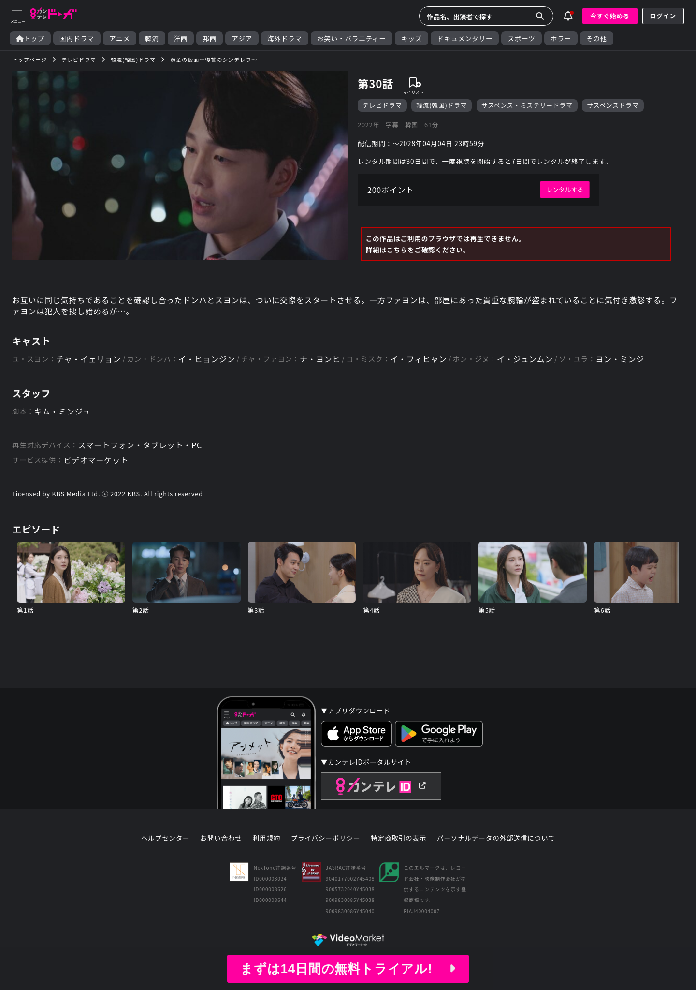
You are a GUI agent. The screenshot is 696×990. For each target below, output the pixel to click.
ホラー (561, 38)
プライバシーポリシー (326, 838)
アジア (242, 38)
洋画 (181, 38)
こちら (397, 249)
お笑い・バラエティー (351, 38)
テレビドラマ (382, 105)
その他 (596, 38)
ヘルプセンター (165, 838)
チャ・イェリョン (88, 359)
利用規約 (266, 838)
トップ (30, 38)
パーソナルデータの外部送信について (496, 838)
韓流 (152, 38)
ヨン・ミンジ (619, 359)
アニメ (119, 38)
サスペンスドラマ (612, 105)
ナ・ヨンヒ (320, 359)
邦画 (210, 38)
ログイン (663, 15)
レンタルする (564, 189)
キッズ (411, 38)
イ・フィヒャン (418, 359)
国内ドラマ (76, 38)
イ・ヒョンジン (206, 359)
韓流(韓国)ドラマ (441, 105)
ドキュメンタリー (465, 38)
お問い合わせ (221, 838)
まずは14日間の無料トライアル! (348, 968)
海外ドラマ (284, 38)
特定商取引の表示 (398, 838)
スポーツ (521, 38)
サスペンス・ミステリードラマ (527, 105)
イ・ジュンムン (525, 359)
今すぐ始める (610, 15)
